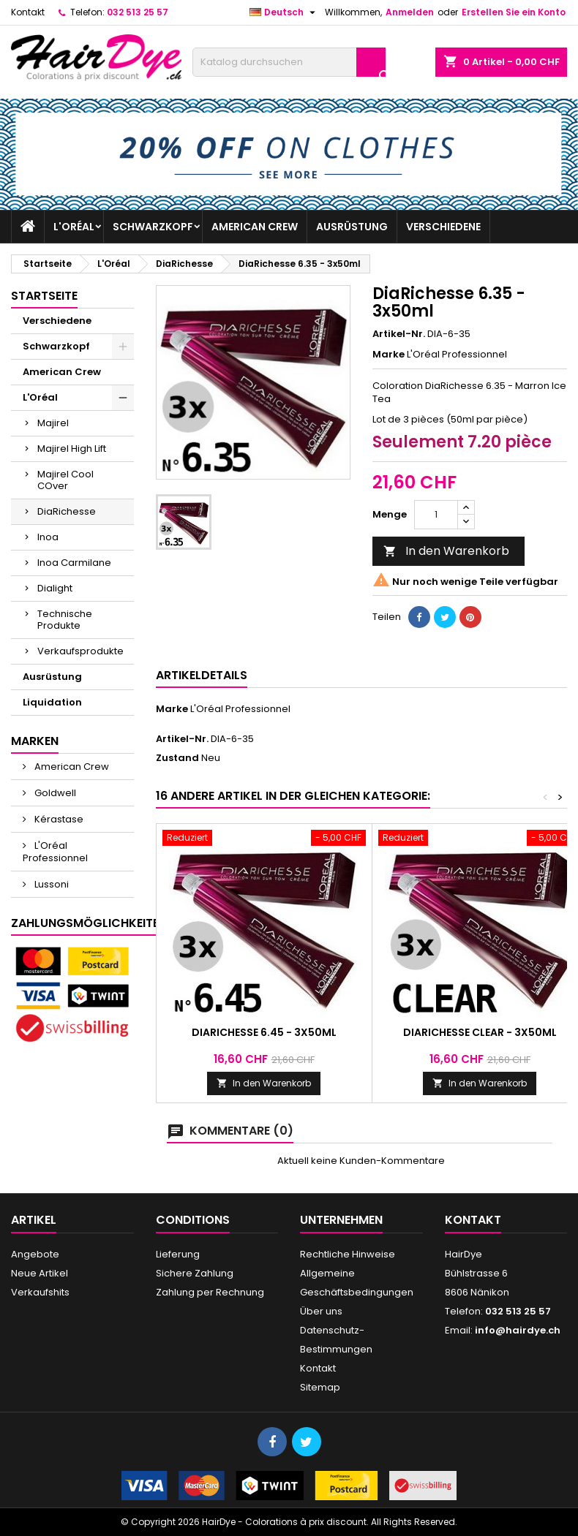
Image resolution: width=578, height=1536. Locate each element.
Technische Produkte (64, 619)
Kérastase (57, 819)
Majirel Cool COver (65, 480)
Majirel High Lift (71, 448)
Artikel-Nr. (398, 334)
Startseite (44, 295)
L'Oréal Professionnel (55, 852)
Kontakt (28, 12)
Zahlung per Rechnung (210, 1292)
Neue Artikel (39, 1273)
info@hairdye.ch (517, 1330)
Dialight (54, 588)
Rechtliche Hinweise (347, 1254)
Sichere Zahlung (194, 1273)
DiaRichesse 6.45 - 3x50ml (264, 1032)
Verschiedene (443, 226)
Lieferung (178, 1254)
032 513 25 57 (137, 12)
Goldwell (54, 793)
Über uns (321, 1311)
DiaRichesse (66, 511)
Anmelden (410, 12)
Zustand (177, 758)
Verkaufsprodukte (80, 651)
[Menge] (436, 514)
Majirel (53, 423)
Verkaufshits (40, 1292)
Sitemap (320, 1387)
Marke (388, 354)
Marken (35, 741)
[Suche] (288, 62)
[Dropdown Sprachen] (284, 12)
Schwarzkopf (153, 226)
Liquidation (52, 702)
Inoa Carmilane (74, 563)
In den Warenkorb (446, 550)
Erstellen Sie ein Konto (514, 12)
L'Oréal (73, 226)
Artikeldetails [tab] (201, 675)
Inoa (48, 537)
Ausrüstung (352, 226)
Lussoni (50, 884)
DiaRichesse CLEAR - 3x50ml (480, 1032)
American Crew (254, 226)
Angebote (35, 1254)
